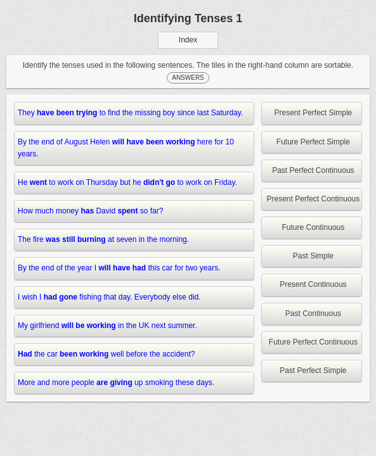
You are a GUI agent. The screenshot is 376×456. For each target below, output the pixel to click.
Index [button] (188, 39)
